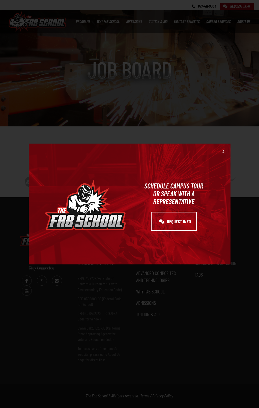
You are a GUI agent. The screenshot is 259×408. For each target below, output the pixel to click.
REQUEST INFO (175, 221)
